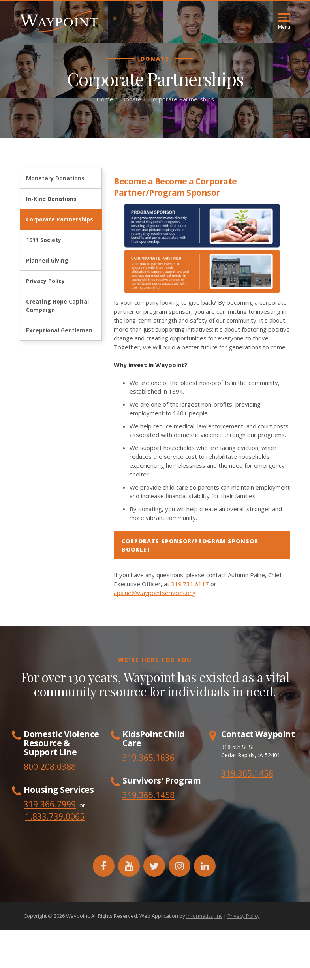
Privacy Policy (45, 281)
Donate (131, 99)
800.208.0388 (50, 766)
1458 (165, 795)
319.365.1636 (148, 757)
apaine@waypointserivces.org (154, 593)
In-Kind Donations (51, 199)
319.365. (139, 795)
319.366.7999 (50, 804)
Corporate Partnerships (59, 219)
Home (104, 99)
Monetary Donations (55, 178)
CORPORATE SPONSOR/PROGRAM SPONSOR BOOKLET (190, 545)
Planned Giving (47, 260)
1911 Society (43, 240)
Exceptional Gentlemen (59, 330)
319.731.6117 (190, 584)
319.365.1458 (247, 773)
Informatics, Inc (204, 915)
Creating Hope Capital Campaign (57, 305)
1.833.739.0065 (55, 816)
